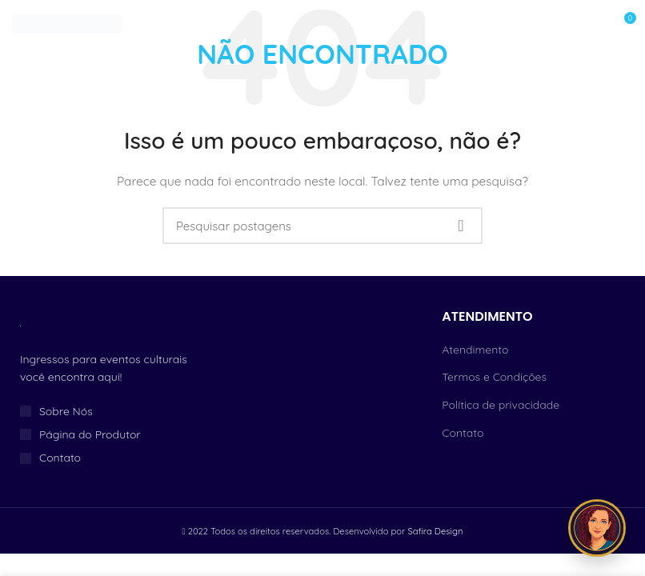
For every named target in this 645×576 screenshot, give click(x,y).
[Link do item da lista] (107, 411)
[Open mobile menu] (585, 24)
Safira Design (435, 531)
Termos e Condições (494, 377)
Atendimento (475, 349)
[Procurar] (322, 225)
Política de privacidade (500, 405)
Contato (462, 433)
